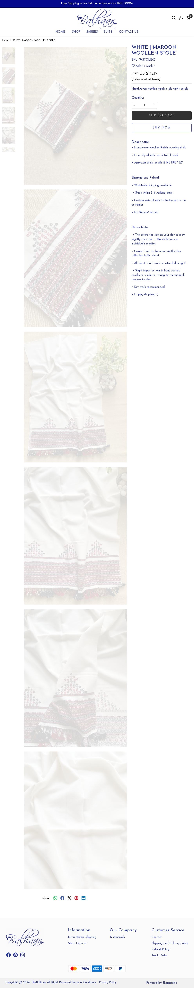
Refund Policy (160, 949)
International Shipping (82, 937)
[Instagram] (23, 956)
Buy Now (162, 127)
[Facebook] (8, 956)
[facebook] (62, 898)
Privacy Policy (107, 982)
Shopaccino (170, 983)
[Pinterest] (16, 956)
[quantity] (144, 105)
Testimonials (117, 937)
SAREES (93, 32)
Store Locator (77, 943)
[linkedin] (83, 898)
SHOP (77, 32)
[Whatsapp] (55, 898)
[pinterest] (76, 898)
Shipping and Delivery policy (170, 943)
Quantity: (138, 97)
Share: (46, 898)
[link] (173, 18)
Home (60, 32)
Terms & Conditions (84, 982)
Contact (157, 937)
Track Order (159, 955)
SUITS (109, 32)
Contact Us (128, 32)
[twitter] (69, 898)
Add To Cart (162, 115)
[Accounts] (181, 18)
